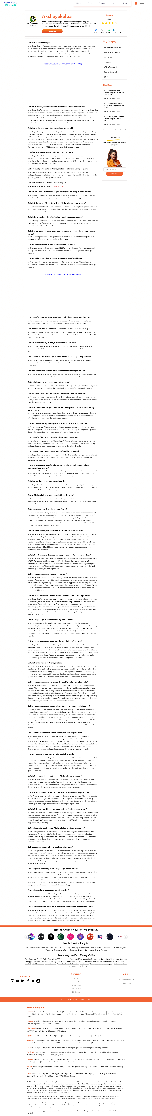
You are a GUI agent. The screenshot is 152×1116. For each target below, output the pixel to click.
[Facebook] (96, 31)
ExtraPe (65, 1052)
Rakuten (30, 1055)
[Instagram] (12, 981)
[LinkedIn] (114, 31)
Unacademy (59, 1028)
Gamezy (44, 1062)
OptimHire (105, 1028)
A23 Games (64, 1059)
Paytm (71, 1021)
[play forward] (126, 937)
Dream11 (37, 1059)
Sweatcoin (62, 1074)
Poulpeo (45, 1055)
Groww (65, 1012)
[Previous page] (109, 129)
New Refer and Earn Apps (55, 948)
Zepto (94, 1040)
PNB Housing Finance (99, 1048)
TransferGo (31, 1024)
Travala (72, 1076)
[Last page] (125, 129)
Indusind (103, 1014)
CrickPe (73, 1059)
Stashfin (69, 1048)
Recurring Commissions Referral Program (61, 950)
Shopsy (101, 1040)
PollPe (68, 1067)
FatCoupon (113, 1052)
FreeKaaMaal (56, 1052)
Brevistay (101, 1074)
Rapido (47, 1074)
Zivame (112, 1040)
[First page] (104, 129)
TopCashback (103, 1052)
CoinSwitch (87, 1036)
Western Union (57, 1021)
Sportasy (120, 1059)
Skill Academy (115, 1028)
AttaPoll (113, 1067)
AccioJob (96, 1028)
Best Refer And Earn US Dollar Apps (38, 959)
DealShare (52, 1040)
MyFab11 (93, 1059)
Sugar (71, 1040)
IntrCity (54, 1074)
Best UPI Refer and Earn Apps (101, 964)
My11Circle (55, 1059)
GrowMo (91, 1012)
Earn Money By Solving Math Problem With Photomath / (104, 962)
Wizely (48, 1014)
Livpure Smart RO (53, 1043)
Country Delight (41, 1040)
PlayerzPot (52, 1062)
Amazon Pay (40, 1024)
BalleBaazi (80, 1059)
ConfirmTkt (79, 1074)
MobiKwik (97, 1021)
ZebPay (95, 1036)
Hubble (41, 1014)
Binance (65, 1036)
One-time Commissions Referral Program (110, 948)
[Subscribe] (114, 174)
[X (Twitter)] (102, 31)
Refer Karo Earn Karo (81, 1000)
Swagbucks (36, 1067)
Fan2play (30, 1062)
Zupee (37, 1062)
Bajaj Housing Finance (81, 1048)
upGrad (39, 1028)
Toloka (119, 1067)
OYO (61, 1076)
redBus (87, 1074)
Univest (98, 1012)
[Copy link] (119, 31)
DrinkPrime (65, 1043)
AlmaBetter (62, 1031)
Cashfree (50, 1024)
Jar (117, 1012)
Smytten (80, 1052)
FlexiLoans (50, 1048)
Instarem (47, 1021)
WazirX (52, 1036)
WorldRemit (38, 1021)
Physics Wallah (70, 1028)
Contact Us (127, 983)
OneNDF (34, 1048)
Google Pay (87, 1021)
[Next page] (120, 129)
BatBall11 (112, 1059)
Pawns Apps (31, 1069)
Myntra (88, 1043)
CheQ (71, 1014)
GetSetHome (111, 1074)
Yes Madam (86, 1040)
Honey (52, 1055)
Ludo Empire (103, 1059)
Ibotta (86, 1052)
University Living (43, 1076)
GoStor (95, 1043)
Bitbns (58, 1036)
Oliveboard (52, 1031)
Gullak (78, 1012)
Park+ (34, 1074)
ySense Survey (59, 1067)
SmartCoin (111, 1012)
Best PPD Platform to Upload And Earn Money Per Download (76, 959)
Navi (104, 1012)
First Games (61, 1062)
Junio (54, 1014)
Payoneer (112, 1021)
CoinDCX (45, 1036)
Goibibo (70, 1074)
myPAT (29, 1031)
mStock (90, 1014)
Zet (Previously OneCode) (52, 1012)
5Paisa (96, 1014)
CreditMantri (60, 1048)
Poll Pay (84, 1067)
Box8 (107, 1040)
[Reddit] (38, 981)
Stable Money (62, 1014)
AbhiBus (40, 1074)
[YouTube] (18, 981)
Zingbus (94, 1074)
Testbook (80, 1028)
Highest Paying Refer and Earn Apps (80, 948)
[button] (102, 3)
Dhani (43, 1043)
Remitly (104, 1021)
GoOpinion (76, 1067)
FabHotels (54, 1076)
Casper (82, 1043)
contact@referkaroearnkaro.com (40, 1105)
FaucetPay (36, 1036)
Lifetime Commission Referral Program (92, 950)
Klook (66, 1076)
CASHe (42, 1048)
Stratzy (77, 1014)
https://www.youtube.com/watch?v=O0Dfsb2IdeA (63, 275)
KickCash (37, 1055)
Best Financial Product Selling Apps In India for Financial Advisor (58, 962)
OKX (100, 1036)
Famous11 (45, 1059)
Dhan (84, 1012)
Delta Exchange (75, 1036)
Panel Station (95, 1067)
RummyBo (71, 1062)
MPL (87, 1059)
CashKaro (38, 1052)
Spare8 (83, 1014)
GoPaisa (72, 1052)
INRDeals (93, 1052)
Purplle (65, 1040)
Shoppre (78, 1040)
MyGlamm (36, 1043)
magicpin (59, 1055)
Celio (59, 1040)
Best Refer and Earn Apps (35, 948)
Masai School (48, 1028)
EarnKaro (46, 1052)
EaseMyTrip (31, 1076)
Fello (35, 1014)
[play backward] (26, 937)
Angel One (112, 1014)
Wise (66, 1021)
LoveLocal (74, 1043)
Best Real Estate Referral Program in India (73, 964)
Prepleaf (88, 1028)
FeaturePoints (47, 1067)
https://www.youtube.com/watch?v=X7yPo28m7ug (63, 64)
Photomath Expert (40, 1031)
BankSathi (38, 1012)
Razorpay (58, 1024)
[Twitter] (33, 981)
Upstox (72, 1012)
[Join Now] (52, 31)
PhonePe (78, 1021)
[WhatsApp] (108, 31)
